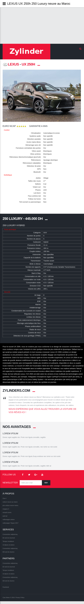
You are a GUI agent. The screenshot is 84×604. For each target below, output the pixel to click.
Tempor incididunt (8, 541)
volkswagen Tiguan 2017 (10, 523)
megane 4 (6, 509)
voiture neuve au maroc (10, 502)
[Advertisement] (42, 25)
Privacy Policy (20, 597)
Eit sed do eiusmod (9, 538)
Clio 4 (4, 498)
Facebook (6, 587)
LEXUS (11, 64)
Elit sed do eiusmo (8, 552)
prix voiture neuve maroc (10, 505)
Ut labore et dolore (8, 545)
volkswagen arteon (9, 519)
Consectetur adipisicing (10, 534)
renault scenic (7, 512)
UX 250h (28, 64)
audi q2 (5, 516)
